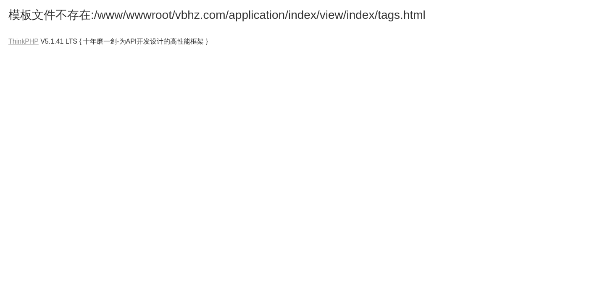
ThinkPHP (23, 41)
